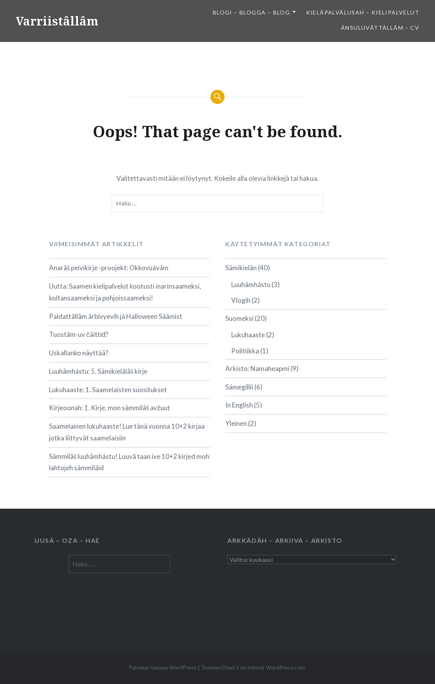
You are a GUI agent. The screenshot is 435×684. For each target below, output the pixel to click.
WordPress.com (285, 667)
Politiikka (245, 351)
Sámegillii (239, 387)
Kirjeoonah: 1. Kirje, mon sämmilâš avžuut (109, 408)
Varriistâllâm (57, 21)
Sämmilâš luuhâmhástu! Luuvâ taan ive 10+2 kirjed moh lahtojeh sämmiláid (129, 462)
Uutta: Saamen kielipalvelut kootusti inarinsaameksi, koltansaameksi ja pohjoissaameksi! (125, 292)
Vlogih (240, 300)
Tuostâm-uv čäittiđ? (78, 334)
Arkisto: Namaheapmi (257, 368)
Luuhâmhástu (250, 284)
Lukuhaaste (248, 335)
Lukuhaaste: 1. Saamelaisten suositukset (108, 390)
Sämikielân (241, 268)
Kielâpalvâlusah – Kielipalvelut (362, 12)
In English (239, 405)
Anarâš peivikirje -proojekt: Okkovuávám (109, 268)
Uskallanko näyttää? (78, 353)
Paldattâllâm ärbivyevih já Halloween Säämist (115, 316)
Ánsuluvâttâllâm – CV (380, 27)
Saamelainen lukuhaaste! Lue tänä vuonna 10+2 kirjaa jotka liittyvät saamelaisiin (127, 432)
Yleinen (236, 423)
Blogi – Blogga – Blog (251, 12)
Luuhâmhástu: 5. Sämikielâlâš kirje (98, 371)
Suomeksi (239, 318)
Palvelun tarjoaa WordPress (163, 667)
